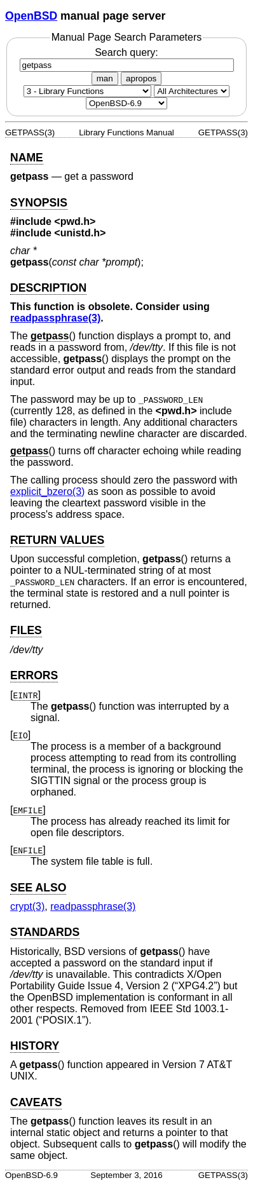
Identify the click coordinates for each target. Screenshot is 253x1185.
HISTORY (34, 1045)
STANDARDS (44, 932)
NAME (26, 157)
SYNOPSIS (38, 202)
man (105, 78)
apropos (141, 78)
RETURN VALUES (57, 540)
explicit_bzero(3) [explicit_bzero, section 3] (47, 491)
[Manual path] (126, 103)
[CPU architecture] (191, 91)
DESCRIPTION (48, 287)
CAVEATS (36, 1102)
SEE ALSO (38, 887)
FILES (26, 630)
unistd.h (80, 232)
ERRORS (34, 675)
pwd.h (75, 221)
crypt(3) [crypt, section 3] (27, 906)
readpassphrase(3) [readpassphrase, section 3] (55, 318)
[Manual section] (87, 91)
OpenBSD (31, 16)
